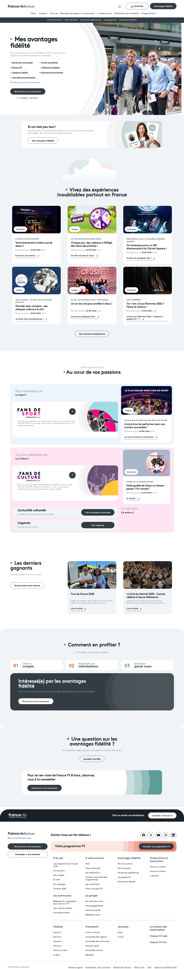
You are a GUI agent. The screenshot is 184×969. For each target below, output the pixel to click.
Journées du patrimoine (23, 77)
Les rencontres (92, 884)
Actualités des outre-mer (97, 941)
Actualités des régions (96, 937)
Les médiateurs (92, 873)
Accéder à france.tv (162, 815)
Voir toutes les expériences (92, 333)
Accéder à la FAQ (92, 758)
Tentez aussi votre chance (27, 585)
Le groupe (91, 895)
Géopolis (89, 955)
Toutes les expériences (90, 20)
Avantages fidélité (163, 5)
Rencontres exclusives (52, 72)
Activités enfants (61, 913)
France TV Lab (158, 936)
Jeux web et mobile (62, 908)
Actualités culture (94, 950)
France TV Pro (158, 942)
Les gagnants (110, 20)
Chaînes (58, 926)
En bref (56, 880)
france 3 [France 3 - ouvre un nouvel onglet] (57, 937)
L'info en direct (92, 932)
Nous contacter (93, 868)
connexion (137, 6)
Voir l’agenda (97, 525)
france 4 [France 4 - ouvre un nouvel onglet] (57, 941)
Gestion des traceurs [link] (122, 967)
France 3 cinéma (158, 871)
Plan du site (139, 967)
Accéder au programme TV (156, 846)
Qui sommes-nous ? (94, 901)
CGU (149, 967)
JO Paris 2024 (59, 889)
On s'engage (59, 884)
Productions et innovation (126, 14)
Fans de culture (125, 864)
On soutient (59, 871)
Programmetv (149, 14)
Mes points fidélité (128, 20)
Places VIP (17, 67)
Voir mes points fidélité (43, 140)
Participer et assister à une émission (77, 14)
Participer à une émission (27, 854)
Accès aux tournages (22, 62)
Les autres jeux (62, 895)
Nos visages (58, 875)
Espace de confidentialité (165, 967)
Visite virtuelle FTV (94, 889)
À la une (54, 14)
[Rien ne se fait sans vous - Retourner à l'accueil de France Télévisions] (28, 835)
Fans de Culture (54, 20)
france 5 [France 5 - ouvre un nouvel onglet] (57, 946)
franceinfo (91, 926)
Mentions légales (75, 967)
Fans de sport (124, 868)
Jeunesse (123, 926)
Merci (33, 14)
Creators (43, 14)
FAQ (87, 864)
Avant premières (49, 62)
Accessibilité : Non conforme (98, 967)
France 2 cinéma (158, 867)
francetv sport (92, 946)
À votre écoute (104, 14)
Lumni (121, 937)
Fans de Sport (71, 20)
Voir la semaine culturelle (97, 512)
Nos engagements (94, 906)
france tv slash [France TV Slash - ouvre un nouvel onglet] (60, 950)
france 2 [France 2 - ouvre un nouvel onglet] (57, 932)
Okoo (120, 932)
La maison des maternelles (158, 928)
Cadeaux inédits (20, 72)
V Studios (154, 876)
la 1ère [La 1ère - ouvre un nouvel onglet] (56, 955)
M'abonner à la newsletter (44, 787)
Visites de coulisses (50, 67)
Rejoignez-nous (92, 915)
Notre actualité (92, 910)
